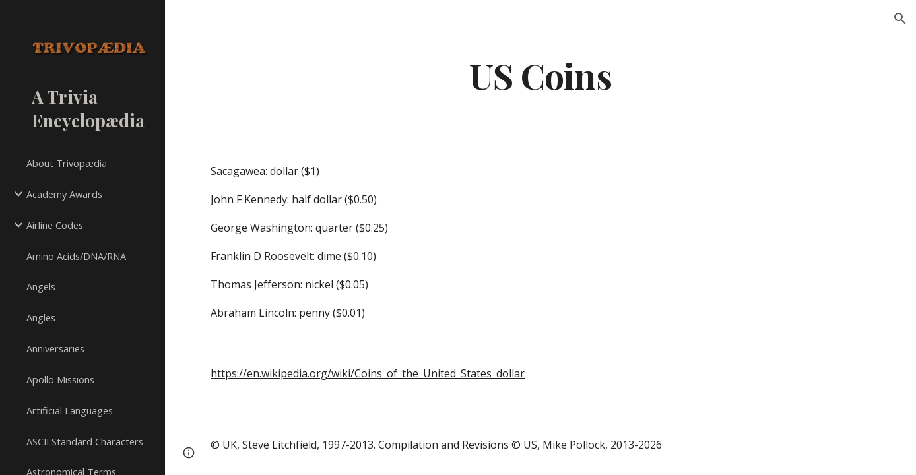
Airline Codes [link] (54, 225)
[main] (540, 74)
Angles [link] (40, 317)
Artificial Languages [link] (69, 410)
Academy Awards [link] (64, 194)
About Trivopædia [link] (66, 163)
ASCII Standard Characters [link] (84, 441)
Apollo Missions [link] (60, 379)
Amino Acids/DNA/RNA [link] (76, 256)
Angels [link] (40, 286)
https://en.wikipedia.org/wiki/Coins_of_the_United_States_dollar (368, 373)
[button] (900, 18)
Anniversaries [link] (55, 348)
